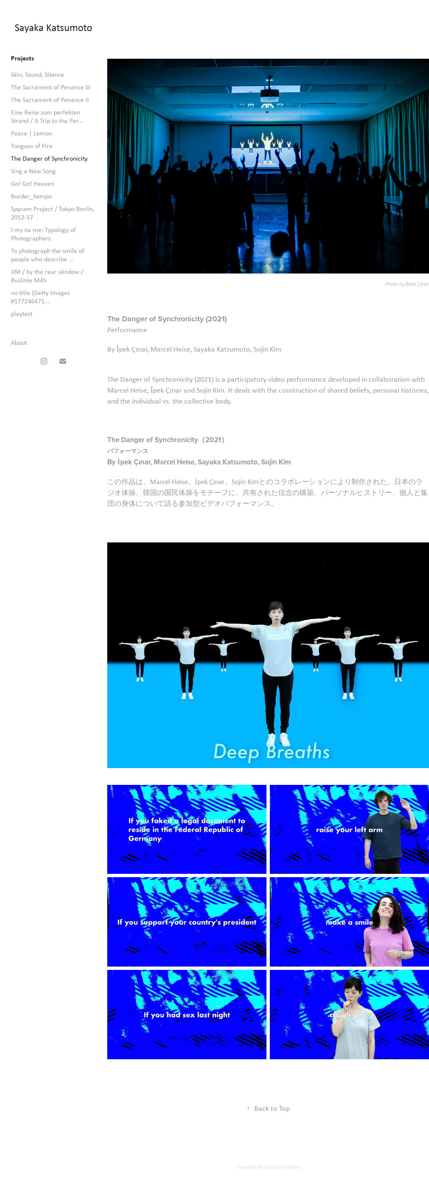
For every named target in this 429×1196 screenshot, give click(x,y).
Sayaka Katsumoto (53, 27)
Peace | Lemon (31, 133)
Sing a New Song (33, 171)
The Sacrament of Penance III (50, 87)
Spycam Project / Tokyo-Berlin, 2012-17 (52, 212)
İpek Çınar (417, 284)
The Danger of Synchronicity (49, 158)
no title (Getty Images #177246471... (40, 296)
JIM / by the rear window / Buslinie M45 (47, 275)
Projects (22, 58)
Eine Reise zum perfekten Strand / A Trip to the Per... (47, 116)
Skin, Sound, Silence (37, 74)
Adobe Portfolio (282, 1166)
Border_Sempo (31, 196)
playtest (21, 313)
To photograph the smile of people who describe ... (47, 254)
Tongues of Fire (31, 145)
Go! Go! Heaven (32, 183)
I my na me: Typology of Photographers (43, 233)
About (19, 342)
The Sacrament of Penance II (50, 99)
